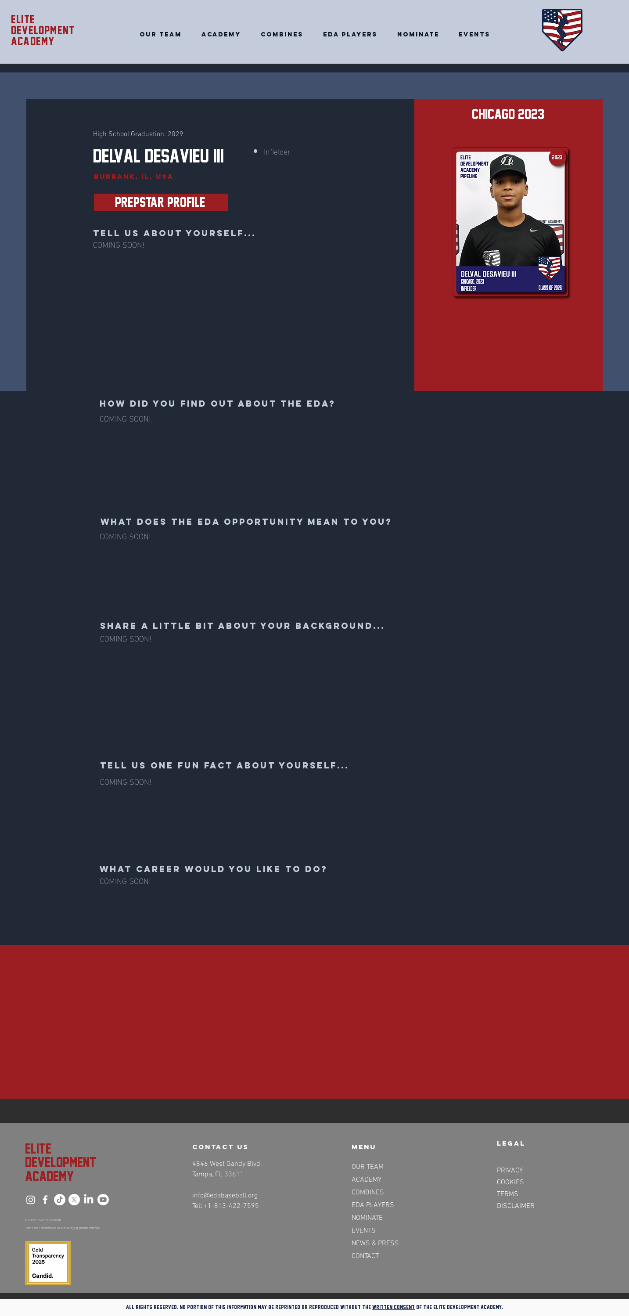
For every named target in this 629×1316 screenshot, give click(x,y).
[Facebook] (45, 1199)
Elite (23, 19)
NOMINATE (367, 1218)
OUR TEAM (368, 1167)
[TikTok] (59, 1199)
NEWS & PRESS (375, 1243)
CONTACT (365, 1256)
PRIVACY (510, 1170)
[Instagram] (30, 1199)
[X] (74, 1199)
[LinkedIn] (88, 1199)
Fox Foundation (48, 1220)
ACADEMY (366, 1179)
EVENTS (364, 1230)
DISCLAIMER (516, 1206)
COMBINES (368, 1192)
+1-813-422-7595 (231, 1206)
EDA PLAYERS (373, 1205)
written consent (393, 1307)
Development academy (43, 35)
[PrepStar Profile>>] (161, 202)
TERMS (507, 1194)
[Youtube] (103, 1199)
